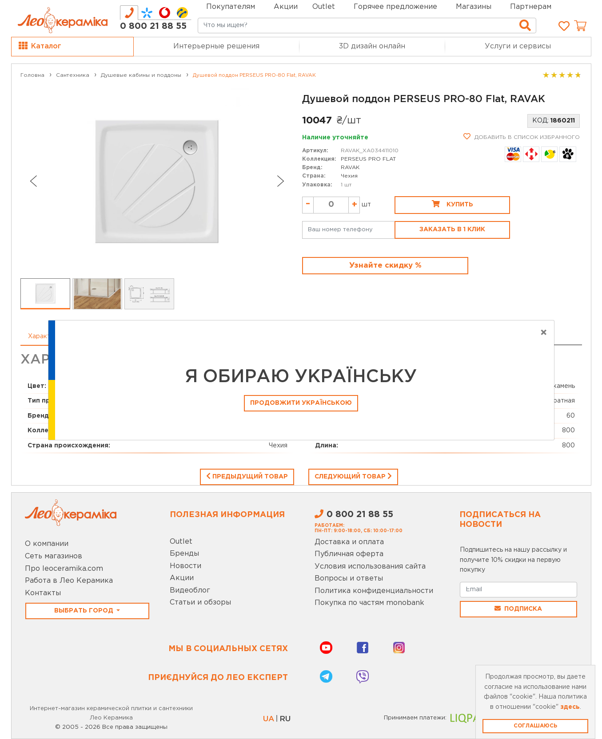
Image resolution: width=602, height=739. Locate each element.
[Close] (543, 332)
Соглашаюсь (535, 725)
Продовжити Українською (301, 403)
